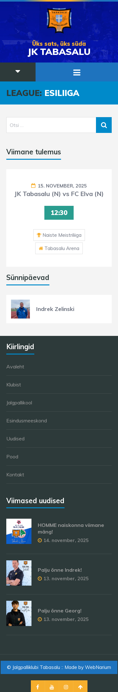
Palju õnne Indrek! (60, 570)
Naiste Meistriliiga (61, 235)
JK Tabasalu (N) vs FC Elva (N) (59, 194)
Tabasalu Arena (61, 248)
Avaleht (15, 366)
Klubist (13, 384)
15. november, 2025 (62, 186)
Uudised (15, 438)
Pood (12, 456)
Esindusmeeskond (26, 420)
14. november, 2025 (66, 540)
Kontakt (15, 474)
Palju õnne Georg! (59, 610)
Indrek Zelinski (55, 309)
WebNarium (98, 667)
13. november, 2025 (66, 579)
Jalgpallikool (19, 402)
